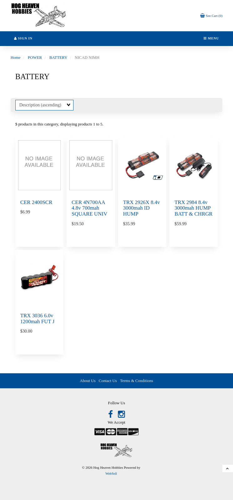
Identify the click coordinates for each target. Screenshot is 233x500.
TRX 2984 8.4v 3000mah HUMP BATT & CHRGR (194, 208)
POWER (35, 57)
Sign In (23, 38)
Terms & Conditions (136, 380)
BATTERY (58, 57)
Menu (211, 38)
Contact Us (108, 380)
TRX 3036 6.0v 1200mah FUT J (37, 318)
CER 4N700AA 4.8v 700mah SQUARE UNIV (89, 208)
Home (16, 57)
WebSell (111, 473)
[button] (211, 15)
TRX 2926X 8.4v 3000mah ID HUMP (141, 208)
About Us (87, 380)
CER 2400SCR (36, 202)
